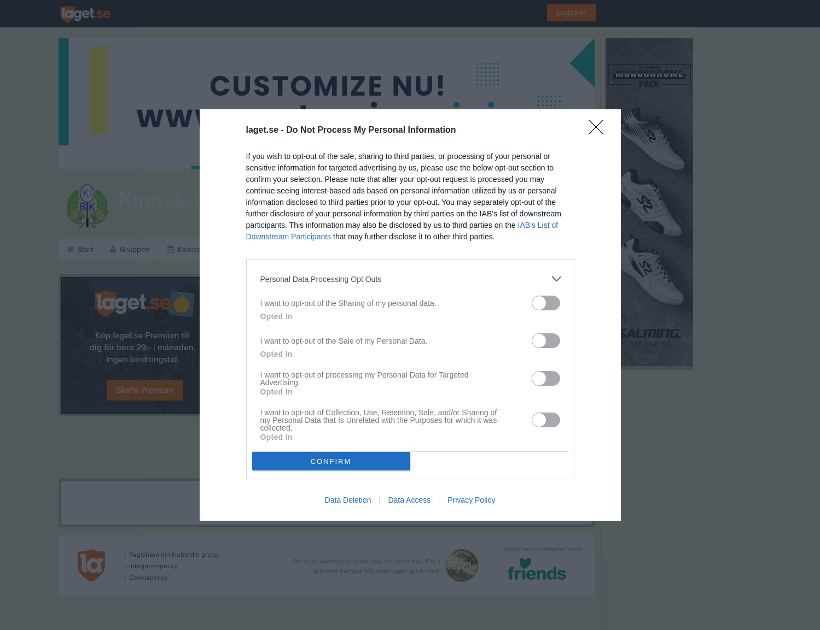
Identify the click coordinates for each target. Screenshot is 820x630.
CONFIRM (331, 461)
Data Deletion (348, 500)
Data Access (409, 500)
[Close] (599, 130)
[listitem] (410, 279)
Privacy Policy (471, 500)
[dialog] (410, 315)
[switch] (546, 303)
